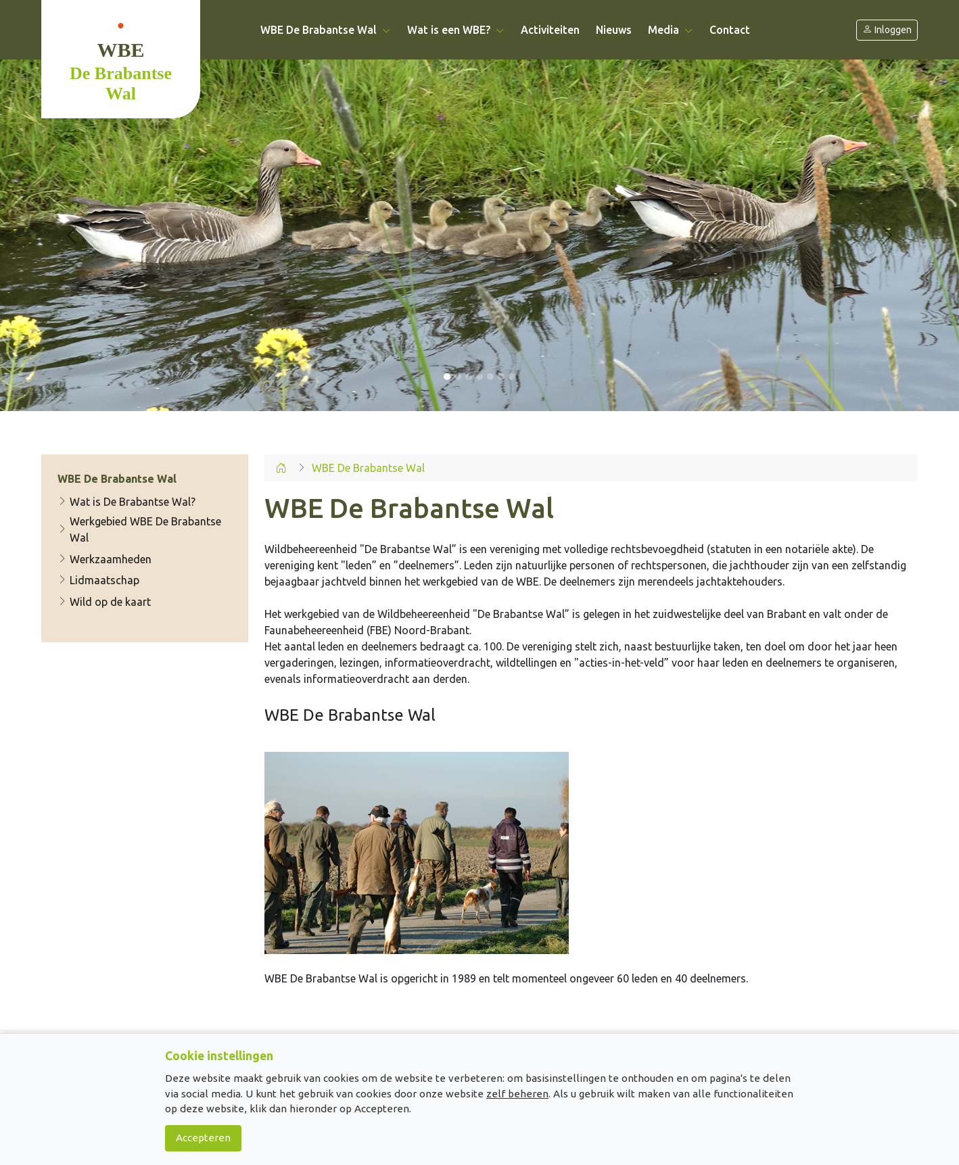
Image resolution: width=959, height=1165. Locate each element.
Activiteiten (550, 30)
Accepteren (203, 1137)
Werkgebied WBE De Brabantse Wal (139, 529)
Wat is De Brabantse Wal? (126, 501)
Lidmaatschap (98, 580)
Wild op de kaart (104, 601)
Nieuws (614, 30)
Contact (729, 30)
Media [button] (670, 30)
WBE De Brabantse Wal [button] (325, 30)
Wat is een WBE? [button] (456, 30)
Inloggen (887, 30)
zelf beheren (517, 1093)
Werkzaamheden (104, 559)
